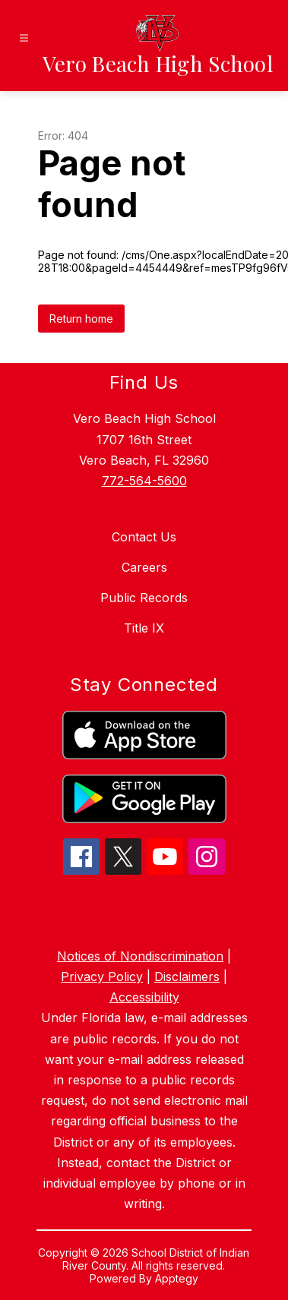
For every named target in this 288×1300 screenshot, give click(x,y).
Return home (81, 318)
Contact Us (144, 536)
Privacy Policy (102, 976)
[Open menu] (24, 38)
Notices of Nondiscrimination (140, 956)
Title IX (144, 628)
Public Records (144, 597)
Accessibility (144, 997)
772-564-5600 (144, 480)
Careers (144, 567)
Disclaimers (187, 976)
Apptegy (176, 1278)
